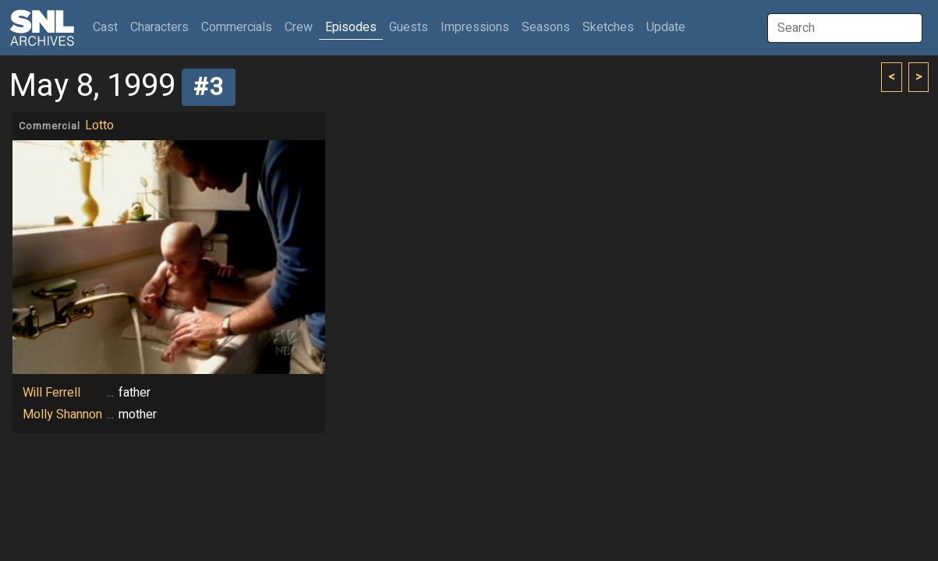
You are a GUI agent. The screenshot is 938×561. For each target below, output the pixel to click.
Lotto (99, 125)
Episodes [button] (351, 27)
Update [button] (665, 27)
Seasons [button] (546, 27)
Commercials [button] (236, 27)
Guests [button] (408, 27)
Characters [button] (159, 27)
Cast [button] (108, 27)
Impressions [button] (475, 27)
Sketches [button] (608, 27)
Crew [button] (299, 27)
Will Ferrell (51, 392)
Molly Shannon (62, 414)
